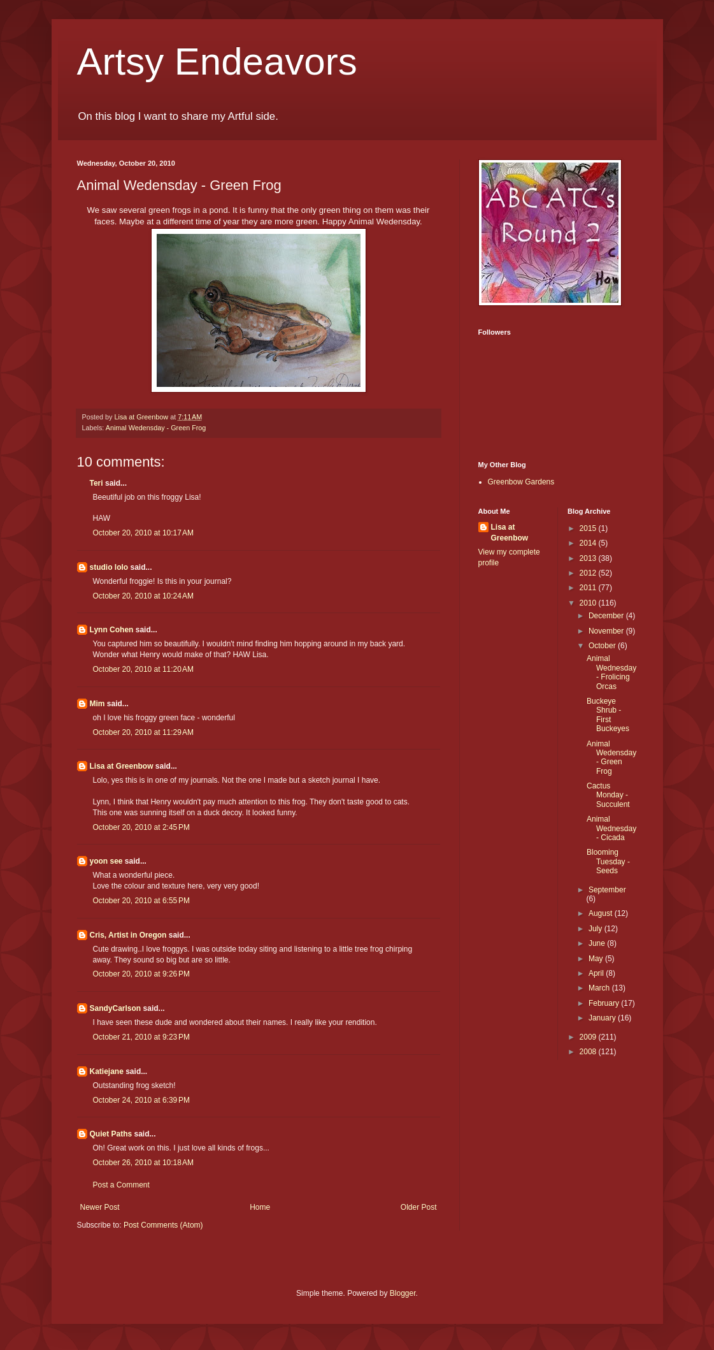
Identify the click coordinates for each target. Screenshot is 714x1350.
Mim (97, 703)
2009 (589, 1037)
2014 (589, 543)
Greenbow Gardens (521, 481)
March (600, 987)
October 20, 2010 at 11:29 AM (143, 732)
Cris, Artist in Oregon (128, 935)
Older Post (419, 1207)
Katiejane (107, 1071)
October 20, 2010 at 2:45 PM (141, 827)
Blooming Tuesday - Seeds (608, 861)
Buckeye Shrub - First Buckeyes (608, 715)
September (607, 889)
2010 (589, 603)
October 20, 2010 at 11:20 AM (143, 669)
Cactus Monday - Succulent (608, 795)
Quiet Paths (111, 1133)
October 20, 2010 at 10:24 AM (143, 596)
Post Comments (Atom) (163, 1225)
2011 (589, 587)
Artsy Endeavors (217, 61)
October (603, 645)
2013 (589, 558)
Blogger (403, 1293)
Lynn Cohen (112, 629)
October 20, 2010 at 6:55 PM (141, 900)
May (597, 958)
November (607, 631)
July (596, 928)
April (597, 973)
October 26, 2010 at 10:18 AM (143, 1162)
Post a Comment (121, 1184)
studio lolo (109, 567)
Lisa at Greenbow (122, 766)
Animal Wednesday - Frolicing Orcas (611, 672)
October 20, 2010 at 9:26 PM (141, 973)
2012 (589, 573)
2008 (589, 1051)
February (605, 1003)
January (603, 1017)
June (598, 943)
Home (260, 1207)
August (602, 913)
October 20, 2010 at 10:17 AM (143, 532)
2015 (589, 528)
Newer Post (100, 1207)
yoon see (106, 861)
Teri (96, 483)
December (607, 615)
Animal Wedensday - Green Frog (156, 428)
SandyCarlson (115, 1008)
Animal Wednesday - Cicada (611, 828)
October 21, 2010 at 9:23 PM (141, 1037)
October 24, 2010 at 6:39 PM (141, 1100)
